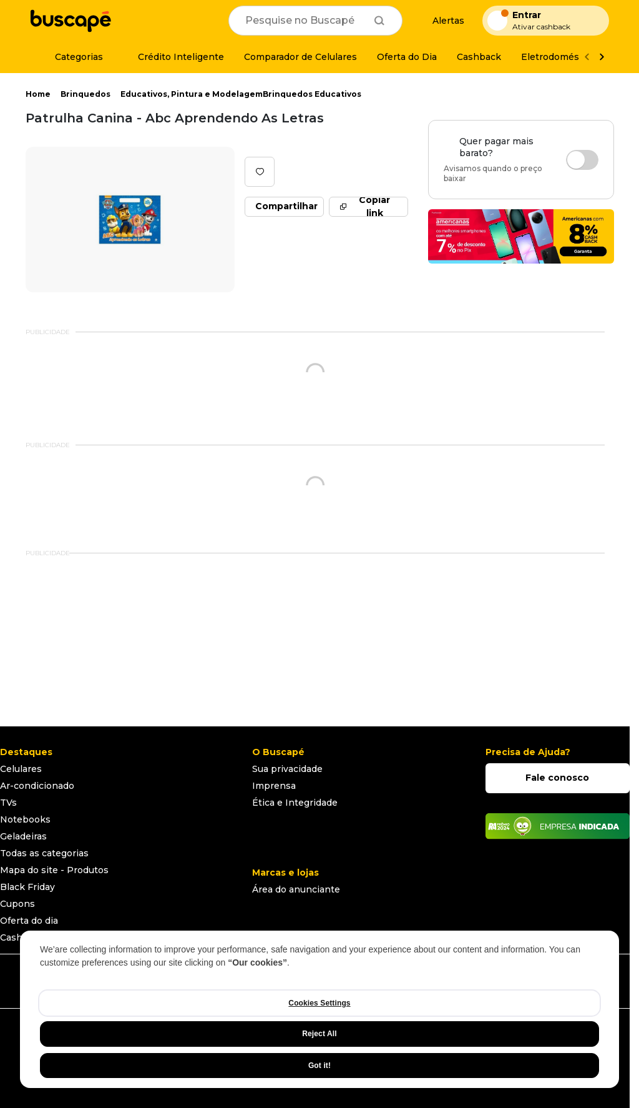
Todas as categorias (44, 853)
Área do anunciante (296, 889)
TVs (8, 802)
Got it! (319, 1065)
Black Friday (27, 887)
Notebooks (25, 819)
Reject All (319, 1033)
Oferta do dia (29, 920)
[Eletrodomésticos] (561, 57)
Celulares (21, 768)
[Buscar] (379, 20)
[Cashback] (479, 57)
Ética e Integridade (295, 802)
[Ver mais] (601, 57)
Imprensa (274, 785)
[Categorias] (71, 57)
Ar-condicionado (37, 785)
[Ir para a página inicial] (70, 21)
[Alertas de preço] (442, 21)
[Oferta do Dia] (407, 57)
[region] (319, 1009)
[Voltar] (586, 57)
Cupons (17, 903)
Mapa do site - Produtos (54, 870)
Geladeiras (23, 836)
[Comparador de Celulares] (300, 57)
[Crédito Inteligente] (173, 57)
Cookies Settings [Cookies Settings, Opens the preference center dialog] (319, 1003)
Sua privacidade (287, 768)
